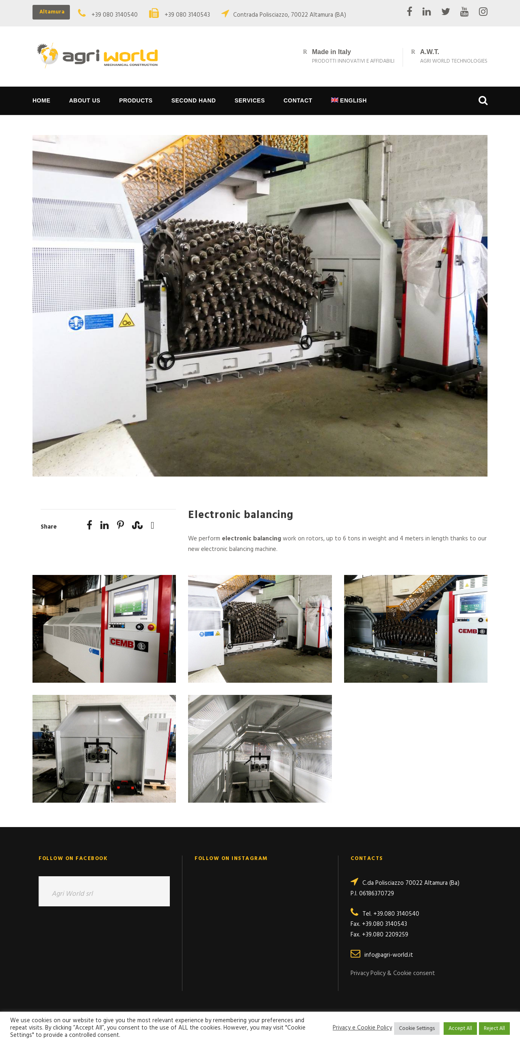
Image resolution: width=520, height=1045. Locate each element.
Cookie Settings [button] (417, 1028)
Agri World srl (72, 893)
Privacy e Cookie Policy (362, 1028)
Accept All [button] (460, 1028)
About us (84, 100)
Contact (298, 100)
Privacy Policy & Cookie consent (393, 973)
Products (136, 100)
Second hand (193, 100)
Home (41, 100)
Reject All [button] (494, 1028)
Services (249, 100)
